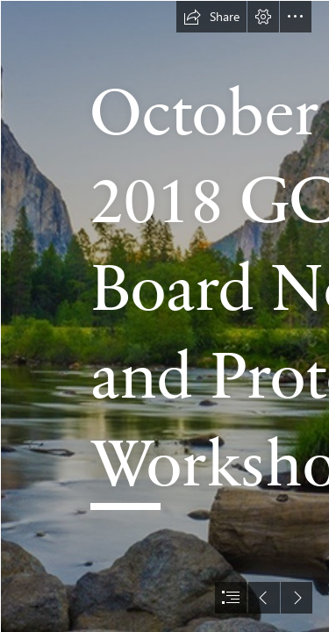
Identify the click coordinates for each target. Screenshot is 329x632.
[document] (164, 316)
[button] (211, 16)
